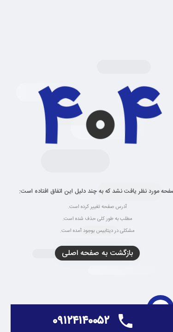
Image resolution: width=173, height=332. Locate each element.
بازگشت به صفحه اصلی (86, 253)
